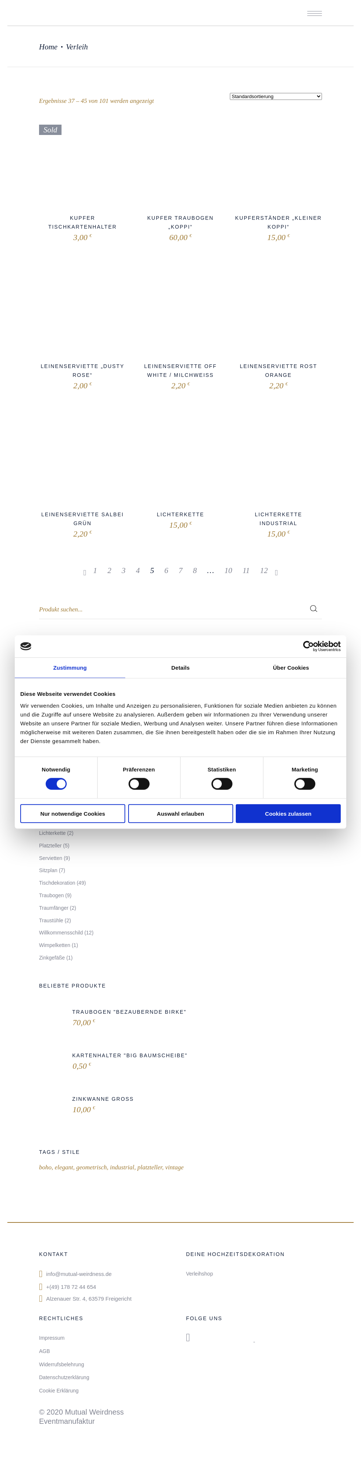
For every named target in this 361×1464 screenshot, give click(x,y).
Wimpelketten (54, 945)
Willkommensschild (61, 933)
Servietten (50, 858)
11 (245, 571)
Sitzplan (48, 870)
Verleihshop (199, 1274)
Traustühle (51, 920)
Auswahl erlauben (180, 813)
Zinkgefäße (52, 958)
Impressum (51, 1338)
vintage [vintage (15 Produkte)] (174, 1167)
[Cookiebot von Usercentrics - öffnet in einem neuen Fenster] (308, 646)
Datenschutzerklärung (64, 1377)
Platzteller (50, 846)
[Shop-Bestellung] (276, 96)
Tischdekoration (57, 883)
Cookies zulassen (288, 813)
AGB (44, 1351)
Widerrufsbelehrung (61, 1364)
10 (228, 571)
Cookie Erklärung (58, 1391)
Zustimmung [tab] (70, 668)
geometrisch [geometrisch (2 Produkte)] (91, 1167)
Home (48, 46)
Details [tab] (180, 668)
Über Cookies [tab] (291, 668)
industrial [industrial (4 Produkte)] (122, 1167)
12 (264, 571)
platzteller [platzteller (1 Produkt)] (149, 1167)
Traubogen (51, 895)
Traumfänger (54, 908)
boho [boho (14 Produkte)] (45, 1167)
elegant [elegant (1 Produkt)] (64, 1167)
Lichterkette (180, 514)
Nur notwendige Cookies (73, 813)
